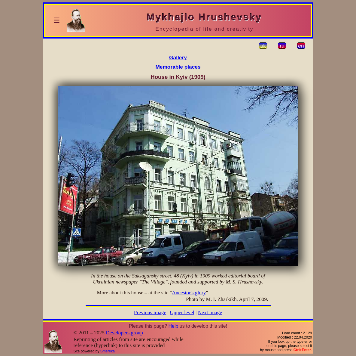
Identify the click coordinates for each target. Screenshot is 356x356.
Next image (210, 312)
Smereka (107, 351)
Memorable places (177, 67)
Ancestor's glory (189, 293)
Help (173, 326)
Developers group (124, 333)
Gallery (178, 57)
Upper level (182, 312)
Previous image (150, 312)
